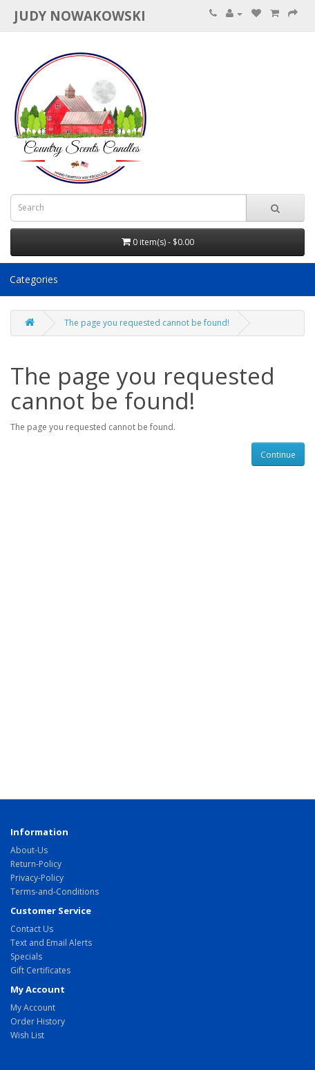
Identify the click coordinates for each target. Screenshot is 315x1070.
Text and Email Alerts (51, 943)
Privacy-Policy (37, 878)
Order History (37, 1021)
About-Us (29, 850)
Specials (26, 956)
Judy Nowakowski (80, 15)
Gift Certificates (40, 970)
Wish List (27, 1035)
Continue (278, 454)
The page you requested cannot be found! (146, 323)
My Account (32, 1007)
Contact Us (31, 929)
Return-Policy (35, 864)
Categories (34, 279)
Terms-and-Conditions (54, 891)
